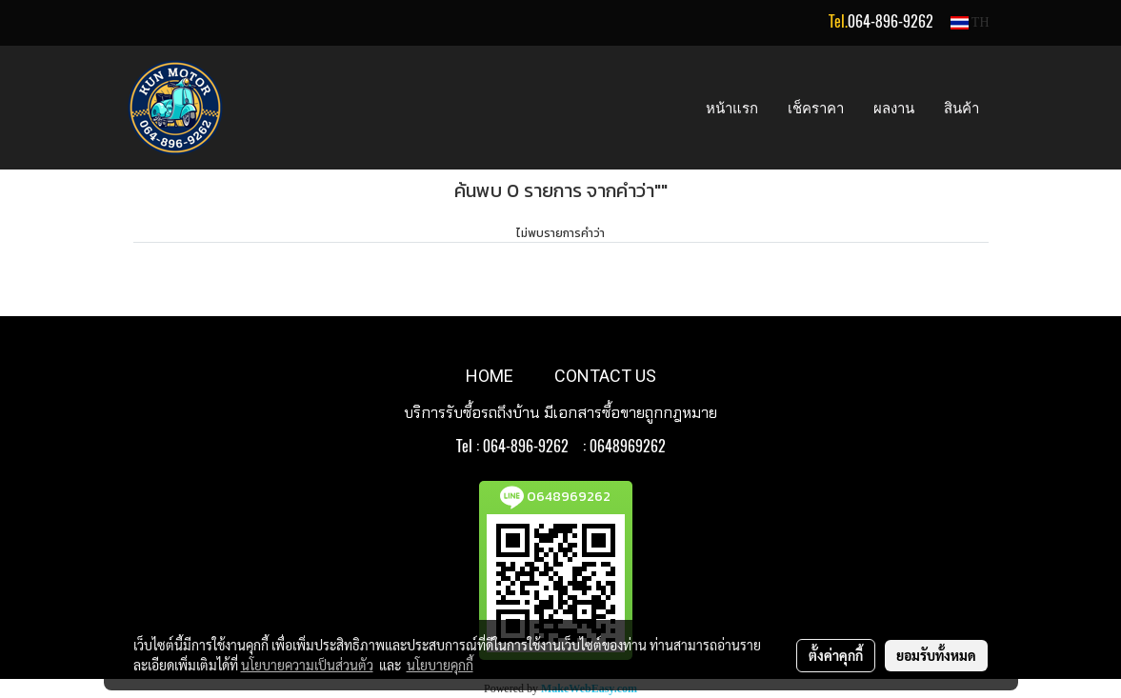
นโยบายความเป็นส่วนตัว (307, 664)
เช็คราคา (816, 107)
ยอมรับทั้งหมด (936, 655)
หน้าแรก (732, 107)
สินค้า (961, 107)
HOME (489, 376)
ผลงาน (893, 107)
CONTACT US (605, 376)
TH (970, 22)
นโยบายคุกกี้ (440, 664)
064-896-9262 (890, 21)
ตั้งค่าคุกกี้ (836, 655)
